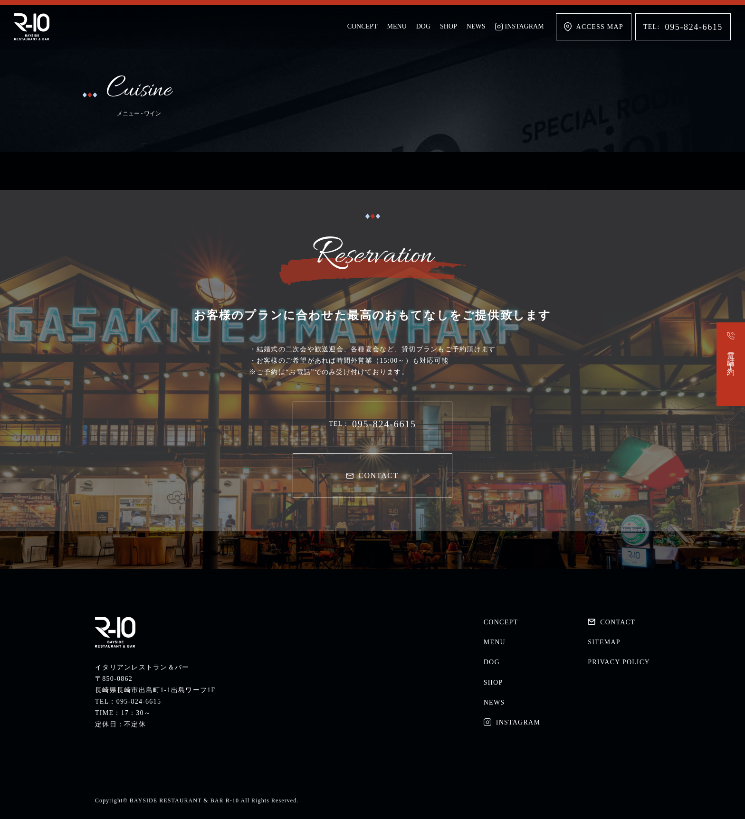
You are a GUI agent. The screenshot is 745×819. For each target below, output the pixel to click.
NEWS (476, 26)
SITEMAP (604, 642)
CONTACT (372, 475)
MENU (396, 26)
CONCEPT (362, 26)
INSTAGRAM (519, 26)
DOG (423, 26)
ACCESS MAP (593, 26)
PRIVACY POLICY (619, 662)
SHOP (448, 26)
